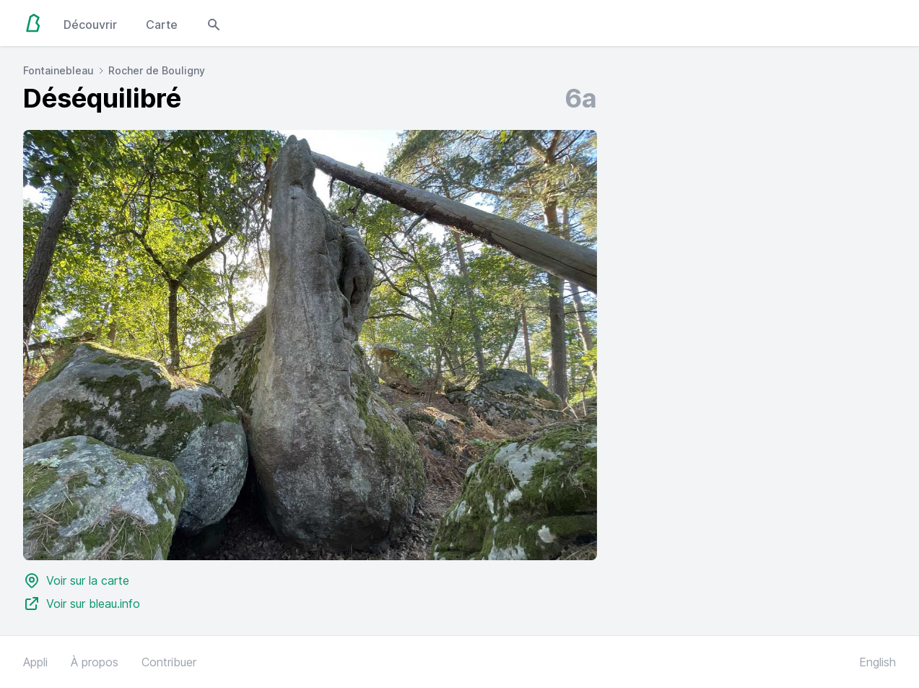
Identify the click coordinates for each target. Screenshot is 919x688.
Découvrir (90, 24)
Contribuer (168, 662)
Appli (35, 662)
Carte (162, 24)
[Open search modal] (214, 23)
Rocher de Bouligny (156, 70)
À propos (94, 662)
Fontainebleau (58, 70)
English (877, 662)
